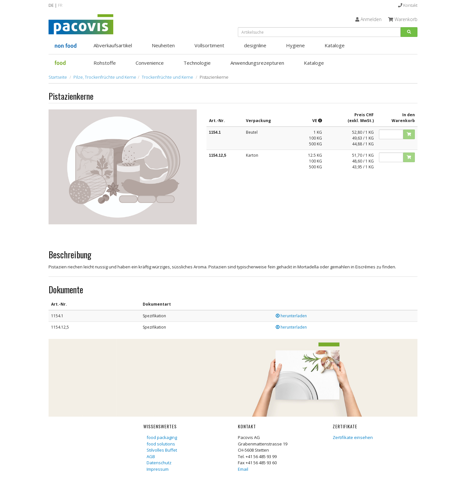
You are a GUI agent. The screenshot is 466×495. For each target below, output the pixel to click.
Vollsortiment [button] (209, 45)
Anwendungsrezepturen (257, 63)
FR (60, 5)
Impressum (158, 469)
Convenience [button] (150, 63)
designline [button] (255, 45)
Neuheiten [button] (163, 45)
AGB (151, 456)
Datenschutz (159, 463)
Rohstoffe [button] (105, 63)
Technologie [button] (197, 63)
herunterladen (291, 316)
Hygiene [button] (295, 45)
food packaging (162, 437)
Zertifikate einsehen (353, 437)
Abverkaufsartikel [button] (113, 45)
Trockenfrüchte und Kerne (167, 77)
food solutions (161, 444)
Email (243, 469)
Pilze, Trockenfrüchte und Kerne (104, 77)
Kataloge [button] (335, 45)
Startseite (58, 77)
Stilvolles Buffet (162, 450)
